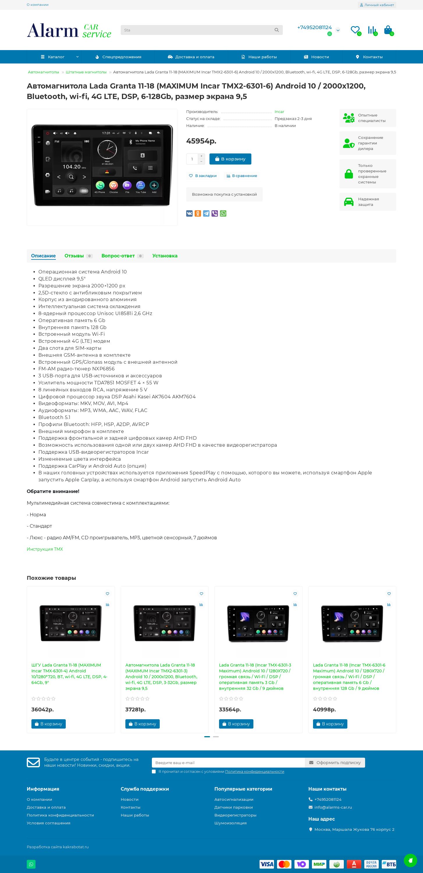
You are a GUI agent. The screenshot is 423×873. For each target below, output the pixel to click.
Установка (164, 256)
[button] (207, 736)
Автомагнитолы (43, 72)
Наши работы (259, 56)
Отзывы (79, 256)
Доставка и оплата (191, 56)
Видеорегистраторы (235, 815)
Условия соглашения (48, 823)
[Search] (202, 30)
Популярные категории (243, 789)
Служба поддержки (145, 789)
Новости (316, 56)
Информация (43, 789)
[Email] (228, 763)
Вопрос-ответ (123, 256)
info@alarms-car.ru (333, 807)
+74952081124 (314, 27)
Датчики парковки (233, 807)
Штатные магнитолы (86, 72)
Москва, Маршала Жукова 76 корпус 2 (354, 829)
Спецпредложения (118, 56)
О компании (38, 5)
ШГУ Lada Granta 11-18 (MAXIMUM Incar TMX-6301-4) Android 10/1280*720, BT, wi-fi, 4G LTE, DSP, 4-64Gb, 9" (69, 673)
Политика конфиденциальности (60, 815)
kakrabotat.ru (76, 846)
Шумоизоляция (230, 823)
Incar (279, 111)
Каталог (52, 56)
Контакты (369, 56)
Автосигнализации (233, 799)
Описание (43, 256)
